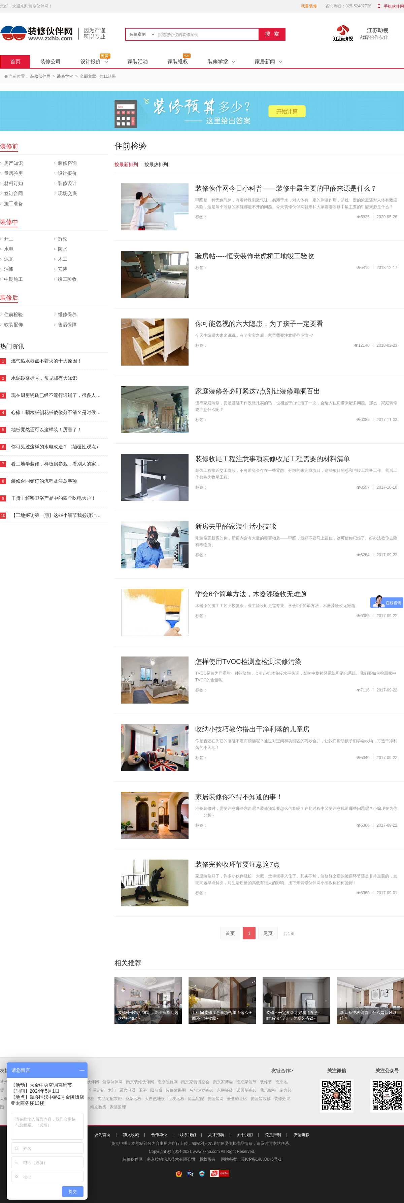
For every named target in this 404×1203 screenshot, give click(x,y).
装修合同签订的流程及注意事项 (44, 481)
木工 (62, 259)
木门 (112, 1090)
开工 (8, 238)
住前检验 (13, 314)
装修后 (9, 297)
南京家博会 (223, 1082)
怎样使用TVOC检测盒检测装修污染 (248, 661)
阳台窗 (156, 1090)
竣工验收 (67, 279)
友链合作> (282, 1070)
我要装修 (309, 6)
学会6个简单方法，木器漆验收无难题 (251, 594)
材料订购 (13, 183)
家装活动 (138, 61)
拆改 (62, 238)
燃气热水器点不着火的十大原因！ (46, 361)
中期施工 (13, 279)
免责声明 (273, 1134)
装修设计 (67, 183)
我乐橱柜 (268, 1090)
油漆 (8, 269)
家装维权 (178, 61)
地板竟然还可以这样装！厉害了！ (46, 429)
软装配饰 (13, 324)
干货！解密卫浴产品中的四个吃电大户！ (53, 498)
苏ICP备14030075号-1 (261, 1159)
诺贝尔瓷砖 (246, 1090)
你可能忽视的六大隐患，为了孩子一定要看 (259, 323)
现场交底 (67, 193)
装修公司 (50, 61)
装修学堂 (221, 61)
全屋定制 (96, 1090)
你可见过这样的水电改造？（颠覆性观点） (56, 446)
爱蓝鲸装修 (260, 1098)
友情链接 (302, 1134)
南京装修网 (168, 1082)
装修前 (9, 146)
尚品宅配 (196, 1098)
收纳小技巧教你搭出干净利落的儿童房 (252, 729)
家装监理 (118, 1107)
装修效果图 (176, 1090)
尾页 (268, 933)
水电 (8, 249)
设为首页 (102, 1134)
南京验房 (98, 1107)
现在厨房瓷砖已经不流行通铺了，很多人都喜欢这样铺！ (70, 395)
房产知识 (13, 163)
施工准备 (13, 203)
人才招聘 (216, 1134)
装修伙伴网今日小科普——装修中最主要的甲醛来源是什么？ (286, 188)
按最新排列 (126, 164)
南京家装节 (246, 1082)
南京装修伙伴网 (140, 1082)
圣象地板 (133, 1098)
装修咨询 (67, 163)
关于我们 (245, 1134)
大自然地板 (155, 1098)
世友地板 (176, 1098)
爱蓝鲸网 (215, 1098)
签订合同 (13, 193)
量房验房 (13, 173)
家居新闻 (268, 61)
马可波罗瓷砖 (201, 1090)
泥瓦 (8, 259)
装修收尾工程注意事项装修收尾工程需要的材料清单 (272, 458)
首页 (15, 61)
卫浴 (143, 1090)
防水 (62, 249)
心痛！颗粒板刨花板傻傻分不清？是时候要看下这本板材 (70, 412)
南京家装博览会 (195, 1082)
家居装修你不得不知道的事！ (239, 796)
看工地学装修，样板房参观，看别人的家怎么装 (60, 463)
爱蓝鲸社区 (237, 1098)
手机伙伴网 (394, 6)
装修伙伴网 (40, 76)
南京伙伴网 (89, 1082)
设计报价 (94, 61)
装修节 (266, 1082)
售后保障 (67, 324)
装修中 (9, 222)
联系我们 (188, 1134)
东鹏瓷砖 (225, 1090)
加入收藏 (131, 1134)
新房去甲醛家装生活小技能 (235, 526)
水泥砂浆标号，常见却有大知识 (44, 378)
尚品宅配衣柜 (110, 1098)
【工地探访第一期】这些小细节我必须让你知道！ (63, 515)
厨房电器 (127, 1090)
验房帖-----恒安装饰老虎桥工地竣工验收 (254, 256)
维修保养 (67, 314)
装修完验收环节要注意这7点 (237, 864)
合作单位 (159, 1134)
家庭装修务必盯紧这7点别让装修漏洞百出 (257, 391)
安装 (62, 269)
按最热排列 (156, 164)
